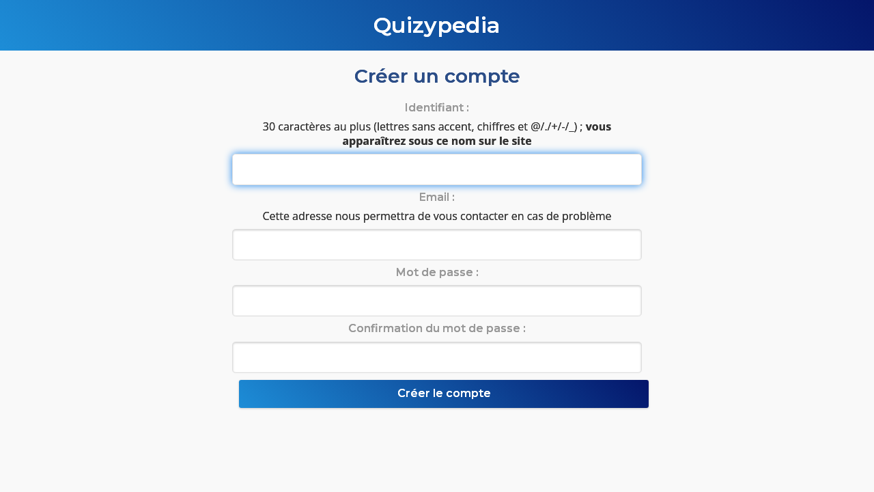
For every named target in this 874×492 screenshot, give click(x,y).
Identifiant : (437, 107)
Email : (437, 197)
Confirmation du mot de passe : (437, 328)
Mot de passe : (437, 272)
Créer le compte (444, 393)
